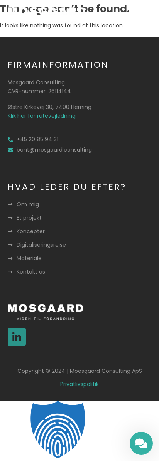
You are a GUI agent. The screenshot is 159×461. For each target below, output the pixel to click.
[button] (142, 15)
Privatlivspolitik (79, 384)
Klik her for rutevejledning (42, 116)
